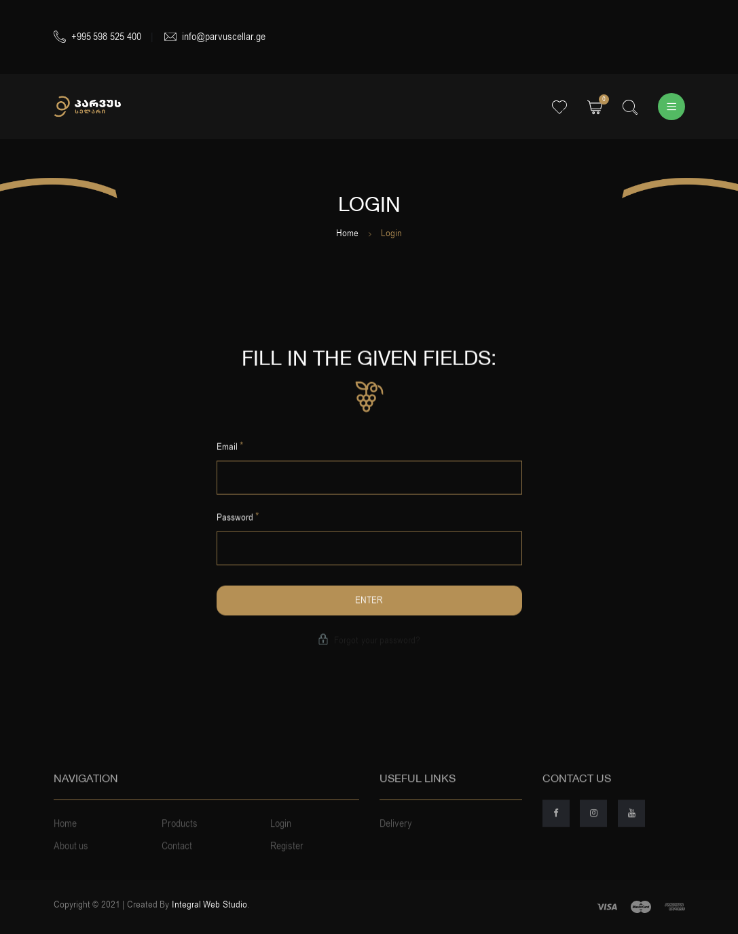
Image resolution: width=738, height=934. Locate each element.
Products (180, 837)
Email (230, 447)
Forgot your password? (369, 641)
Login (280, 837)
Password (238, 518)
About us (71, 860)
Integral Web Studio (209, 904)
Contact (177, 860)
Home (347, 233)
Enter (369, 601)
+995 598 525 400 (97, 36)
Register (286, 860)
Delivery (396, 837)
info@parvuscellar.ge (214, 36)
